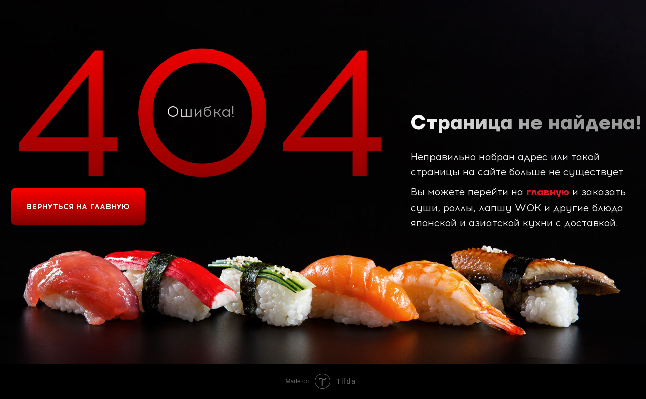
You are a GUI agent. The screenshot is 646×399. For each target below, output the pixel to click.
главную (547, 192)
